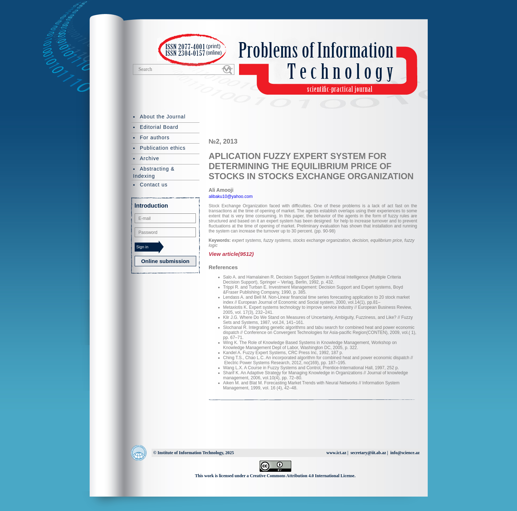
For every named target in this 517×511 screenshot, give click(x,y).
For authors (155, 137)
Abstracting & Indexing (154, 172)
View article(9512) (231, 254)
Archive (149, 158)
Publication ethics (163, 148)
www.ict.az (336, 452)
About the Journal (163, 116)
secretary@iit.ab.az (368, 452)
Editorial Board (159, 127)
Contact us (154, 184)
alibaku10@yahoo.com (231, 196)
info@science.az (404, 452)
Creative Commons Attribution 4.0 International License (302, 475)
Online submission (165, 261)
